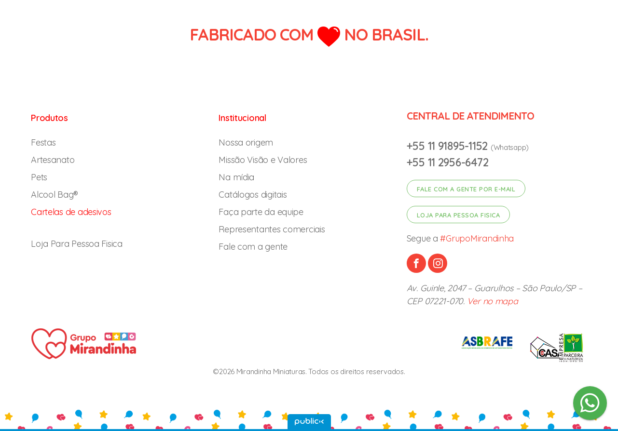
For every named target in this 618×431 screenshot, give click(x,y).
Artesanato (52, 159)
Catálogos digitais (253, 194)
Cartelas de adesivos (71, 211)
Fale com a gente (253, 246)
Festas (43, 142)
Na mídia (236, 177)
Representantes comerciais (272, 229)
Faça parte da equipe (261, 211)
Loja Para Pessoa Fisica (77, 243)
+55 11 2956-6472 (448, 162)
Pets (39, 177)
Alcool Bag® (54, 194)
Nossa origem (246, 142)
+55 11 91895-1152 (449, 146)
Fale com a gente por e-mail (466, 189)
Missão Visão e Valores (263, 159)
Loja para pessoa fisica (458, 215)
